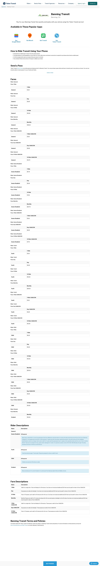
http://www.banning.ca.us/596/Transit (19, 525)
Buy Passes (50, 563)
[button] (29, 3)
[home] (10, 3)
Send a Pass (20, 68)
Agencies (4, 6)
